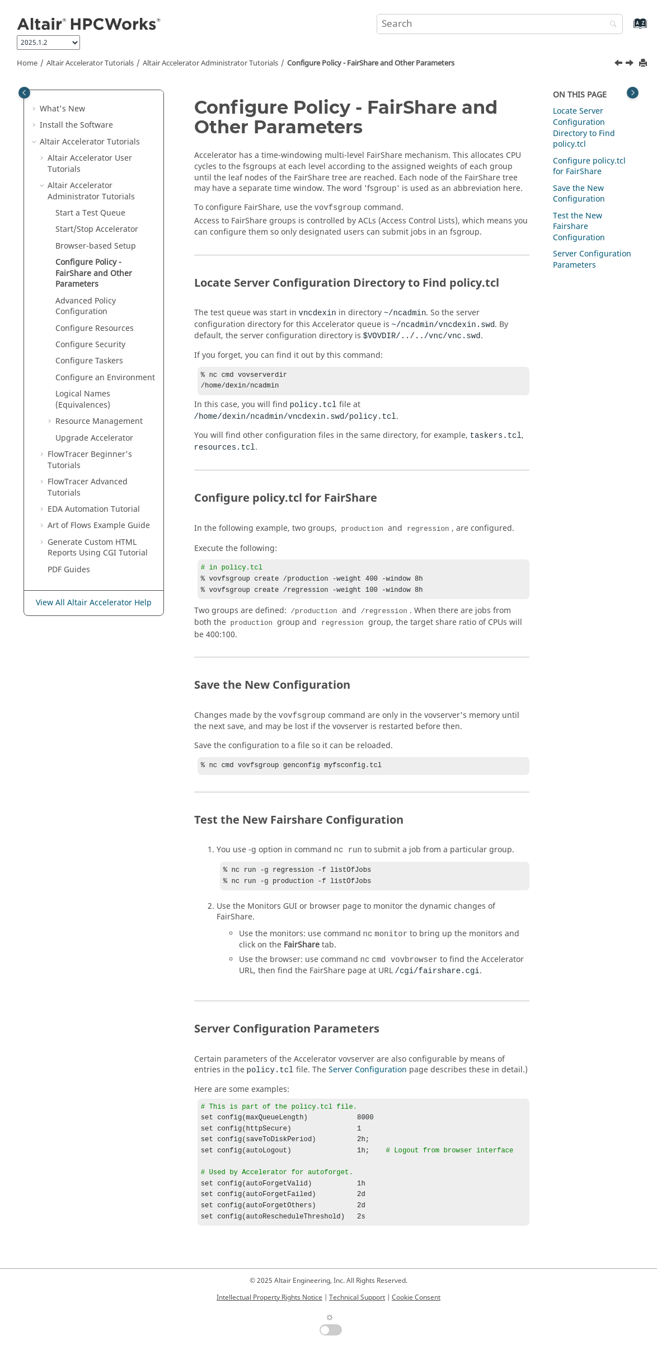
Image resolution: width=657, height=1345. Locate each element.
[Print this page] (644, 63)
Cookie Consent (416, 1297)
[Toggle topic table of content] (633, 93)
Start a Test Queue (90, 213)
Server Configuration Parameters (592, 259)
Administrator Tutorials (210, 63)
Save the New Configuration (579, 194)
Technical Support (357, 1297)
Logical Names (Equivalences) (82, 399)
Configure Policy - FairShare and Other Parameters (370, 63)
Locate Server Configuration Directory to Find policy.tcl (584, 127)
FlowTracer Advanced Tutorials (88, 487)
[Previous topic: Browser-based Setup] (619, 64)
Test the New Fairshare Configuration (579, 227)
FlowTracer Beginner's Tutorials (90, 460)
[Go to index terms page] (628, 29)
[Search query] (500, 24)
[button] (35, 109)
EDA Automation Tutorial (94, 509)
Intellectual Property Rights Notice (269, 1297)
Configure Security (90, 345)
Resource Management (99, 421)
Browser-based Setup (95, 246)
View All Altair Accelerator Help (94, 603)
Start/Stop (96, 229)
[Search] (610, 25)
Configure (89, 361)
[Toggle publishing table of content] (24, 93)
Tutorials (90, 63)
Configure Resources (94, 328)
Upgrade (94, 438)
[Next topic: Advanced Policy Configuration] (630, 64)
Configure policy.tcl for (589, 166)
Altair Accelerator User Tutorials (90, 163)
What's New (62, 109)
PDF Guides (69, 570)
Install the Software (76, 125)
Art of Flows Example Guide (99, 525)
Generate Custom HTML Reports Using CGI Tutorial (98, 547)
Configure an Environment (105, 378)
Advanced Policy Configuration (85, 306)
